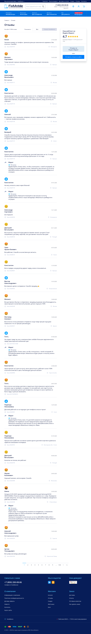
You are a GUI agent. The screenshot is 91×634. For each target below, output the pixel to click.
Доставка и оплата (64, 1)
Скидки (72, 1)
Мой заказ (51, 604)
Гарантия (45, 1)
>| (67, 565)
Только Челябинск (49, 29)
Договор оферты (9, 601)
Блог (49, 607)
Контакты (84, 1)
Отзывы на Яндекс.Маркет (73, 49)
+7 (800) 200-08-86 (61, 5)
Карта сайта (8, 610)
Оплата (71, 598)
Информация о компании (12, 595)
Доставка (72, 595)
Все (37, 29)
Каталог (50, 595)
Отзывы (78, 1)
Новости (6, 604)
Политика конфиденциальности (14, 598)
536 (60, 565)
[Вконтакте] (49, 583)
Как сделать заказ (74, 604)
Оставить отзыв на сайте (73, 57)
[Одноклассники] (53, 583)
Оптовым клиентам (75, 601)
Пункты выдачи (53, 1)
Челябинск (20, 1)
